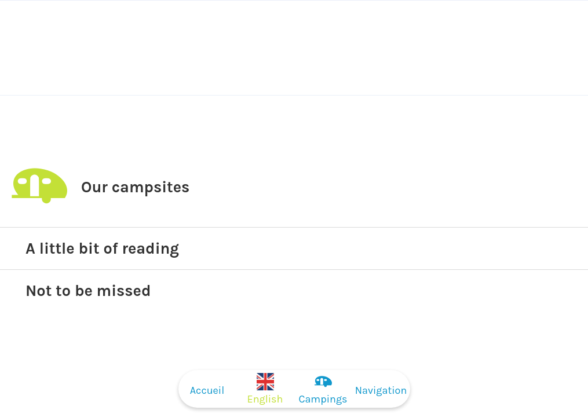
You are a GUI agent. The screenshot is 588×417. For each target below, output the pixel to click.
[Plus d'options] (381, 389)
